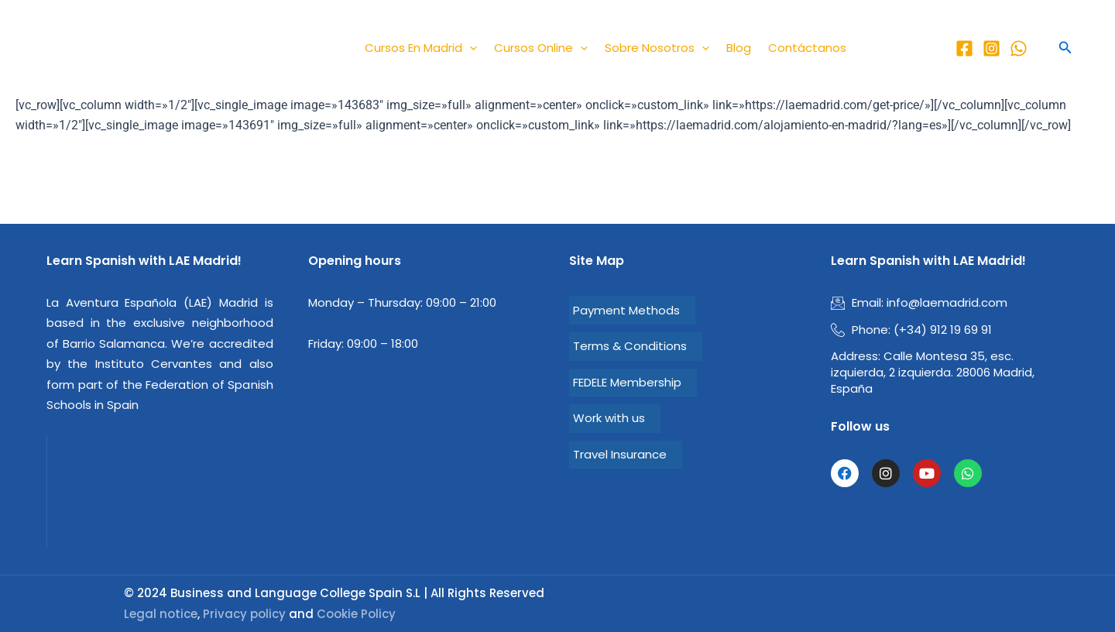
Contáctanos (807, 48)
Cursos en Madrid (421, 48)
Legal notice (160, 614)
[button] (1065, 47)
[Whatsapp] (1019, 48)
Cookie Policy (356, 614)
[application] (469, 48)
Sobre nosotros (657, 48)
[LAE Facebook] (964, 48)
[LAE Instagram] (991, 48)
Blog (738, 48)
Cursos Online (541, 48)
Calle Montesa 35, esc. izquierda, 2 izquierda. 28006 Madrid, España (932, 373)
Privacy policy (244, 614)
